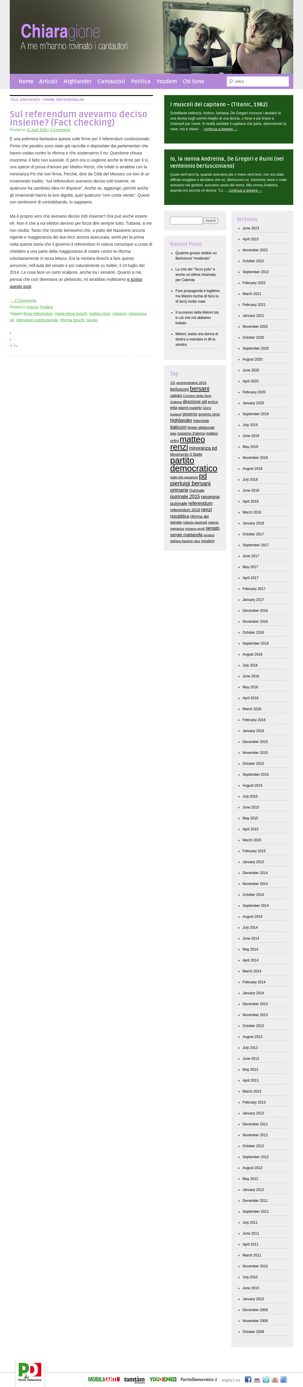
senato (92, 320)
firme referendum (38, 313)
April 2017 (250, 578)
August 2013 (252, 1037)
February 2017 (253, 589)
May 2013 (250, 1069)
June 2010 (250, 1288)
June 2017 (250, 556)
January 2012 (253, 1190)
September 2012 (255, 1157)
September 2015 (255, 774)
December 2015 (255, 742)
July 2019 (250, 425)
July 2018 (250, 479)
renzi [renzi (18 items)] (206, 509)
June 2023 (250, 228)
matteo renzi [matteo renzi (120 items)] (187, 443)
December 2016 (255, 611)
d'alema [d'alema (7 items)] (176, 402)
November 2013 (255, 1015)
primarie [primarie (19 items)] (179, 490)
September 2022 (255, 272)
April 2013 (250, 1080)
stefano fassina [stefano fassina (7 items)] (181, 541)
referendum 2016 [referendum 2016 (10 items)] (185, 510)
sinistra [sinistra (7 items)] (209, 535)
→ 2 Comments (23, 300)
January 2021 (253, 316)
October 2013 (253, 1026)
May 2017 (250, 567)
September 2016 (255, 643)
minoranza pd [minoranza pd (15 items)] (203, 448)
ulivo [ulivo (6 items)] (197, 541)
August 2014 (252, 917)
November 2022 (255, 250)
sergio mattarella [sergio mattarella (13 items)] (186, 534)
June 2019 (250, 436)
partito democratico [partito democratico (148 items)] (193, 464)
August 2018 (252, 469)
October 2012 (253, 1146)
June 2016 (250, 676)
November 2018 (255, 458)
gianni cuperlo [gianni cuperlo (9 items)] (190, 407)
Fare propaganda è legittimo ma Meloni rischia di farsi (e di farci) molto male (197, 296)
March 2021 (251, 294)
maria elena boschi (71, 313)
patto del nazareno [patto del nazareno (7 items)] (184, 477)
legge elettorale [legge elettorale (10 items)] (201, 427)
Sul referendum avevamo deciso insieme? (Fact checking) (78, 118)
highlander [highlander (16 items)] (181, 420)
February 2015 (253, 851)
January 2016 (253, 731)
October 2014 (253, 895)
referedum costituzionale (37, 320)
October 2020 (253, 337)
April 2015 (250, 829)
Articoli (48, 81)
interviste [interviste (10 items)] (201, 420)
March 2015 (251, 840)
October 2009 (253, 1332)
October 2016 (253, 632)
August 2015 (252, 785)
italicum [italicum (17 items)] (178, 427)
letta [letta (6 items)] (173, 433)
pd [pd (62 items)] (203, 476)
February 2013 (253, 1102)
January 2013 (253, 1113)
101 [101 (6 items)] (172, 382)
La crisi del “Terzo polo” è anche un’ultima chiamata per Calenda (195, 274)
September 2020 (255, 348)
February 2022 (253, 283)
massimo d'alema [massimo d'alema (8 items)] (191, 433)
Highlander (77, 81)
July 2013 (250, 1048)
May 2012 (250, 1179)
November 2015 (255, 753)
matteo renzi (99, 313)
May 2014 (250, 949)
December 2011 (255, 1201)
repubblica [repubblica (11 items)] (179, 516)
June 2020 (250, 370)
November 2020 (255, 327)
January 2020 (253, 403)
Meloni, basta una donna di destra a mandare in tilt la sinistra (196, 339)
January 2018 (253, 523)
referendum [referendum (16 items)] (200, 503)
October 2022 (253, 261)
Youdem (167, 81)
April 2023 (250, 239)
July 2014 (250, 927)
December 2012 (255, 1124)
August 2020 (252, 359)
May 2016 (250, 687)
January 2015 (253, 862)
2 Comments (60, 130)
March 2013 (251, 1091)
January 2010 (253, 1299)
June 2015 (250, 807)
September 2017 (255, 545)
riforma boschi (72, 320)
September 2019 (255, 414)
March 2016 (251, 709)
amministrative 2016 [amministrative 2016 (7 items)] (191, 382)
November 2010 (255, 1266)
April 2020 (250, 381)
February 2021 (253, 305)
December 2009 (255, 1310)
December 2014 (255, 873)
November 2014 (255, 884)
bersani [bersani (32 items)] (199, 388)
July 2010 (250, 1277)
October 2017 (253, 534)
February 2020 (253, 392)
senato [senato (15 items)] (213, 528)
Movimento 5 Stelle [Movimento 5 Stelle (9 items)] (186, 454)
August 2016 (252, 654)
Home (26, 81)
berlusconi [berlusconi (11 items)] (179, 389)
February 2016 (253, 720)
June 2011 (250, 1233)
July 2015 (250, 796)
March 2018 (251, 512)
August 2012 (252, 1168)
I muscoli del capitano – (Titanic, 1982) (219, 104)
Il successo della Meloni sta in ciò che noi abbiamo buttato (197, 317)
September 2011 (255, 1212)
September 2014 (255, 906)
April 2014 (250, 960)
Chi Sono (193, 81)
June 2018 (250, 490)
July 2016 (250, 665)
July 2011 (250, 1222)
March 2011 (251, 1255)
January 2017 (253, 600)
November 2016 (255, 622)
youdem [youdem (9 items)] (207, 541)
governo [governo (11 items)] (189, 414)
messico (120, 313)
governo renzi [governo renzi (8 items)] (209, 414)
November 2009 (255, 1321)
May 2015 (250, 818)
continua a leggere (220, 129)
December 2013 (255, 1004)
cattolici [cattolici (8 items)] (176, 396)
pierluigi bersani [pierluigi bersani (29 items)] (190, 483)
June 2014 (250, 938)
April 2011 (250, 1244)
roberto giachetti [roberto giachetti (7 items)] (195, 522)
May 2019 (250, 447)
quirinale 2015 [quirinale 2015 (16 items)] (185, 496)
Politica (141, 81)
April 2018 (250, 501)
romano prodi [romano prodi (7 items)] (195, 528)
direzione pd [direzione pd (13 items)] (195, 401)
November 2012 (255, 1135)
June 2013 (250, 1059)
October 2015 (253, 764)
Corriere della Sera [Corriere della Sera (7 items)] (197, 395)
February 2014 (253, 982)
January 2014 (253, 993)
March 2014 (251, 971)
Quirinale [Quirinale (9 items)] (196, 490)
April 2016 (250, 698)
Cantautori (111, 81)
